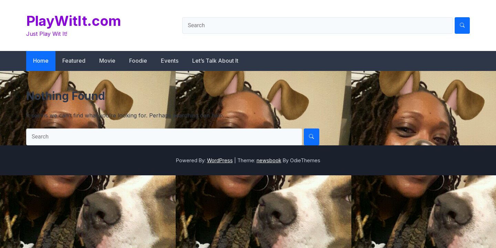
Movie (107, 60)
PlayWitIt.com (73, 20)
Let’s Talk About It (215, 60)
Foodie (138, 60)
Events (169, 60)
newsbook (269, 160)
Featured (73, 60)
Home (41, 60)
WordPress (220, 160)
